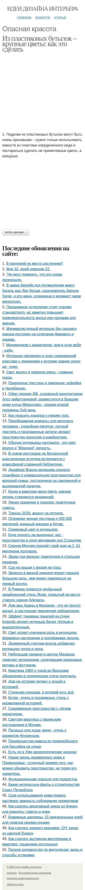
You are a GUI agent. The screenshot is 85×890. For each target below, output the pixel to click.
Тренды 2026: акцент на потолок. (36, 513)
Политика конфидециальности (23, 878)
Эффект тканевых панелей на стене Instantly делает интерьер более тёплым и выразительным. (37, 621)
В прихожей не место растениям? (34, 263)
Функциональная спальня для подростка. (43, 779)
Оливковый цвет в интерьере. (33, 529)
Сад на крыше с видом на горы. (35, 567)
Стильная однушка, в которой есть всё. (41, 692)
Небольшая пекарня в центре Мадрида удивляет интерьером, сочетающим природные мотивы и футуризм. (42, 659)
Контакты (12, 873)
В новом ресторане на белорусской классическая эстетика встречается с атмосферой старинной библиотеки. (35, 459)
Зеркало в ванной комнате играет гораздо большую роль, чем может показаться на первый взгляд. (40, 578)
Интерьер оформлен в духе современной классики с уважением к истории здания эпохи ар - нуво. (41, 361)
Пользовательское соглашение (35, 873)
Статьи (60, 17)
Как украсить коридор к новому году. (38, 415)
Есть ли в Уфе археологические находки (42, 752)
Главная (24, 17)
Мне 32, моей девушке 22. (28, 269)
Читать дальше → (16, 232)
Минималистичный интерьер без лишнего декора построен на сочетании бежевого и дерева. (39, 334)
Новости (42, 17)
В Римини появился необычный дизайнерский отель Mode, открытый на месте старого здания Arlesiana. (41, 594)
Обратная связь (15, 884)
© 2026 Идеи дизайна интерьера (24, 867)
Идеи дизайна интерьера (42, 8)
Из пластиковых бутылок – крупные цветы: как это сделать (39, 43)
